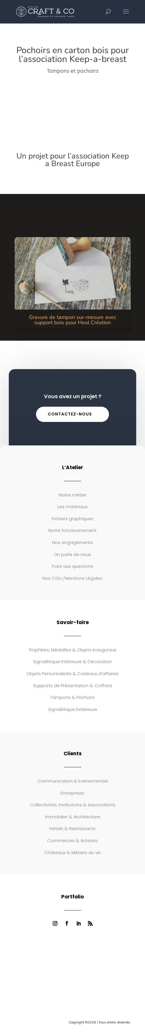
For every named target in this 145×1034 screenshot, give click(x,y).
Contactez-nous (70, 414)
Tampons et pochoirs (72, 71)
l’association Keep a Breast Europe (87, 160)
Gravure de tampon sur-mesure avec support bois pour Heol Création (72, 320)
